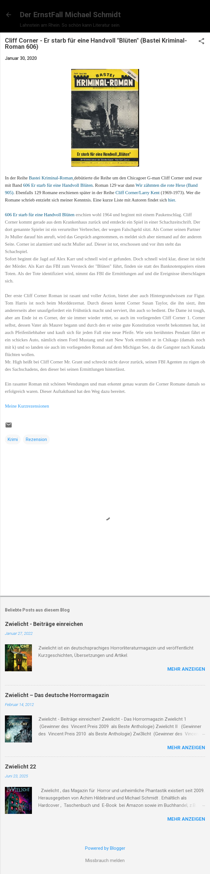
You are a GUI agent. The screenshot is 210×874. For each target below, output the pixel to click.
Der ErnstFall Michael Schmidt (70, 14)
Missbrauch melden (105, 860)
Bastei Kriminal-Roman (51, 177)
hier (171, 199)
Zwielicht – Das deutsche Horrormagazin (57, 695)
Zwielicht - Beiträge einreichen (44, 624)
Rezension (36, 439)
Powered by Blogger (105, 848)
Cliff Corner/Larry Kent (137, 192)
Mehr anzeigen (186, 669)
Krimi (13, 439)
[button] (201, 41)
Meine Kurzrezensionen (27, 406)
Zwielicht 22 (20, 766)
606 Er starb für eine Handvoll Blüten (58, 185)
